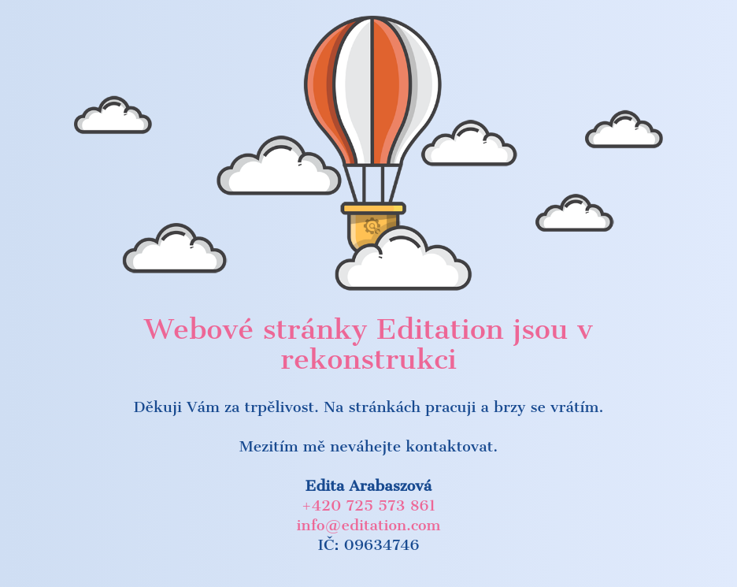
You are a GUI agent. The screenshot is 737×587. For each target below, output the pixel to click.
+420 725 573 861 (368, 505)
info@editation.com (369, 525)
